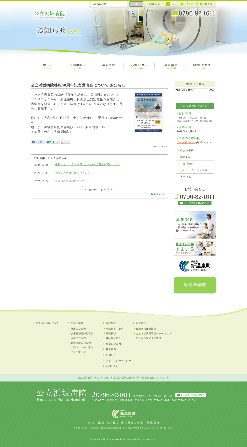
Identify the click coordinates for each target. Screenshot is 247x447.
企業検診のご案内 (81, 343)
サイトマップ (190, 4)
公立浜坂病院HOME (47, 323)
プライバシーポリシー (118, 361)
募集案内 (111, 349)
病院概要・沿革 (115, 329)
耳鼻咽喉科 (187, 163)
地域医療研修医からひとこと (72, 172)
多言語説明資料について (70, 181)
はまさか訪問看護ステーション (153, 333)
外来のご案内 (78, 329)
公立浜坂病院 (49, 15)
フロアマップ (78, 352)
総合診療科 (187, 150)
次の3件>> (107, 189)
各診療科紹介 (113, 338)
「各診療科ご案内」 (186, 142)
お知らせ (207, 4)
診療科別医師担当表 (82, 333)
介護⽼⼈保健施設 (146, 329)
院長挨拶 (111, 333)
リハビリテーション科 (193, 170)
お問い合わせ (113, 366)
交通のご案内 (113, 344)
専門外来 (185, 176)
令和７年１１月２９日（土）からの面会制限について (87, 164)
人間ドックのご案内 (82, 347)
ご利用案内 (77, 323)
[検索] (108, 4)
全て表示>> (158, 194)
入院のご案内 (78, 338)
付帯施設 (141, 323)
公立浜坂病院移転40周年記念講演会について (139, 377)
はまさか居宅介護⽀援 (148, 338)
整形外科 (185, 157)
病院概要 (111, 323)
